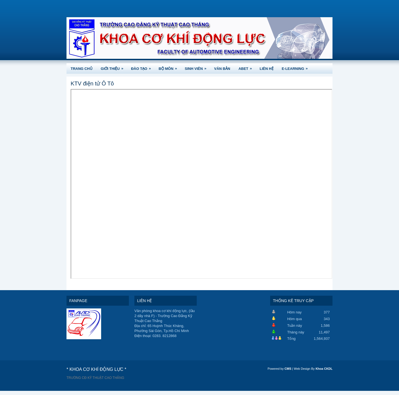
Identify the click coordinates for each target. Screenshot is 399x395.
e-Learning (296, 67)
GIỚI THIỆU (114, 67)
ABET (247, 67)
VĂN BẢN (222, 69)
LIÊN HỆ (266, 69)
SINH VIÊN (197, 67)
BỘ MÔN (169, 67)
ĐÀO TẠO (143, 67)
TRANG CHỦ (82, 69)
